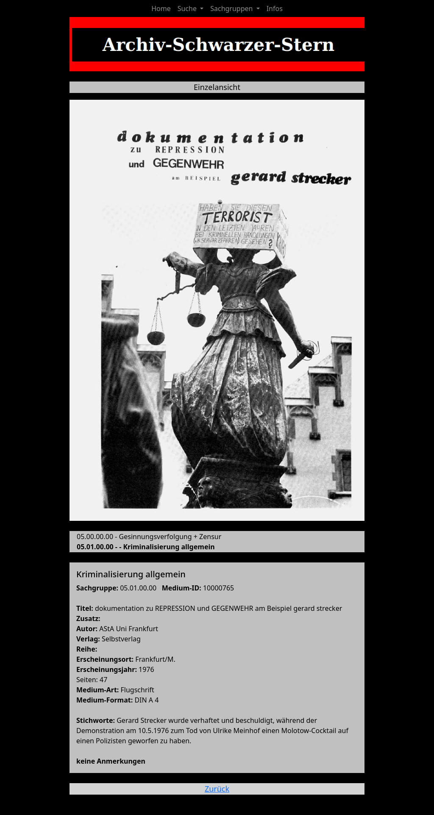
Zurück (217, 789)
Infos (275, 8)
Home (161, 8)
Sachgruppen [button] (232, 8)
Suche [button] (188, 8)
